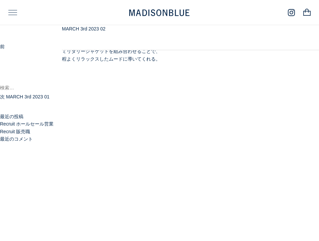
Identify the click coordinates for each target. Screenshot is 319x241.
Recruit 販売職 (15, 131)
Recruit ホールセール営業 (27, 124)
